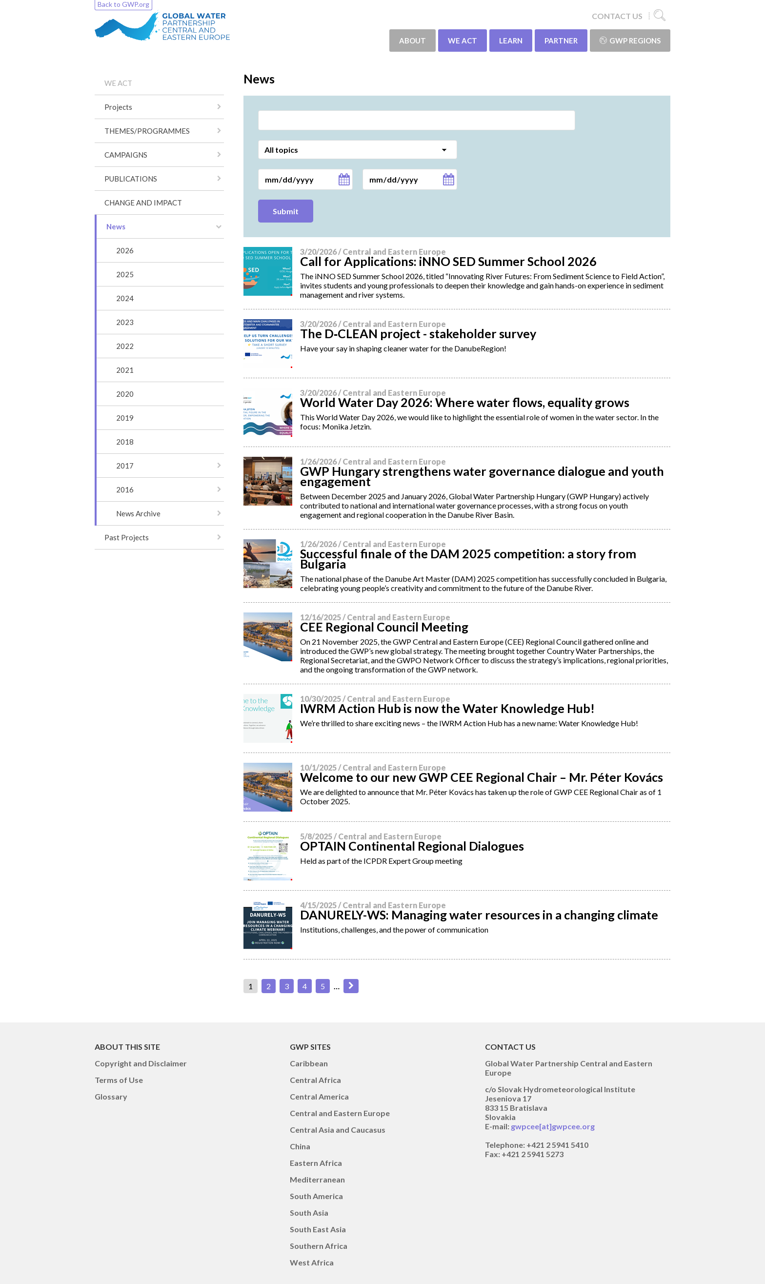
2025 (125, 274)
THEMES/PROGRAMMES (147, 130)
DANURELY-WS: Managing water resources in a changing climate (479, 914)
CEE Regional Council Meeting (384, 626)
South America (316, 1196)
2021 (125, 370)
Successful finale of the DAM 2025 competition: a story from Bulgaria (468, 558)
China (300, 1146)
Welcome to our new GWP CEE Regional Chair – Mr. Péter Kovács (481, 777)
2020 (125, 393)
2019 (125, 417)
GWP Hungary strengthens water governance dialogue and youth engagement (482, 476)
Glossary (111, 1096)
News (115, 226)
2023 (125, 322)
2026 (125, 250)
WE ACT (462, 40)
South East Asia (318, 1229)
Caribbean (309, 1063)
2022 (125, 346)
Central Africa (315, 1079)
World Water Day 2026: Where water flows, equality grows (464, 402)
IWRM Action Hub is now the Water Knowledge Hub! (447, 708)
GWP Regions (630, 40)
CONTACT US (617, 15)
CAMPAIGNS (125, 154)
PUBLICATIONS (130, 178)
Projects (118, 106)
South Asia (309, 1212)
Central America (319, 1096)
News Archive (138, 513)
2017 (125, 465)
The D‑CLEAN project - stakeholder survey (418, 333)
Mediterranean (317, 1179)
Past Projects (126, 537)
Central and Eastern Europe (340, 1113)
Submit (286, 211)
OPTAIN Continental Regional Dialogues (412, 845)
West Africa (312, 1262)
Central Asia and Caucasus (337, 1129)
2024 (125, 298)
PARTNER (561, 40)
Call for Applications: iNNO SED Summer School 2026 (448, 261)
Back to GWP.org (123, 4)
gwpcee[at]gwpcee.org (553, 1126)
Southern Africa (318, 1245)
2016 (125, 489)
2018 (125, 441)
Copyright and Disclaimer (141, 1063)
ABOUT (412, 40)
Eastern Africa (316, 1162)
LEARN (511, 40)
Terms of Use (119, 1079)
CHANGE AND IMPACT (143, 202)
